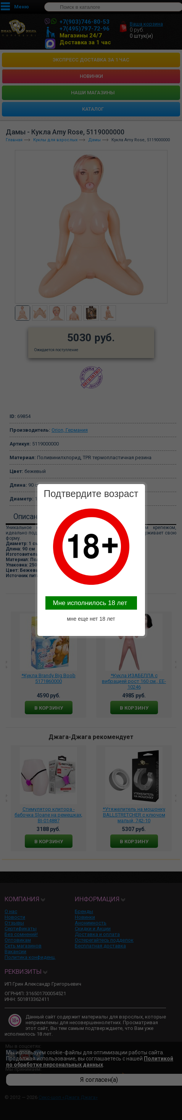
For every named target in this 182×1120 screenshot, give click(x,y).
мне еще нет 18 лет (91, 619)
